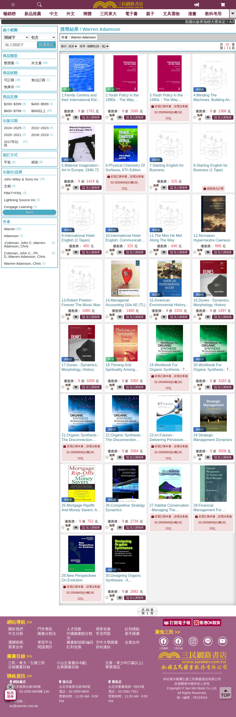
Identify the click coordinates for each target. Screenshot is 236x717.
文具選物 (171, 14)
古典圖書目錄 (68, 667)
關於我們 (15, 629)
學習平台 (45, 642)
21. (80, 439)
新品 (32, 14)
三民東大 (108, 14)
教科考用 (213, 14)
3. (166, 99)
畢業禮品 (112, 667)
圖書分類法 (47, 634)
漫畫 (192, 14)
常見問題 (103, 634)
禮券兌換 (103, 629)
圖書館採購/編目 (80, 642)
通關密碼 (15, 642)
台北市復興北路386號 (25, 686)
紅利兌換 (74, 647)
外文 (70, 14)
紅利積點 (132, 629)
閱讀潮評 (45, 647)
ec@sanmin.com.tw (24, 706)
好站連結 (103, 647)
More (29, 212)
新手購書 (132, 634)
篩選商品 (46, 45)
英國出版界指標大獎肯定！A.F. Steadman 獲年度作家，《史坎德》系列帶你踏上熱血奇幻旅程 (218, 22)
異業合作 (15, 647)
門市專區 (45, 629)
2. (122, 99)
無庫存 (66, 117)
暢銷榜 (9, 14)
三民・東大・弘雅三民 (26, 663)
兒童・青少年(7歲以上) (124, 663)
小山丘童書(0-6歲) (72, 663)
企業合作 (132, 642)
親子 (150, 14)
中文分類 (15, 634)
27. (169, 510)
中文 (54, 14)
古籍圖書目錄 (19, 667)
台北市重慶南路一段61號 (126, 686)
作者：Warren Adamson (78, 37)
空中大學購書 (107, 642)
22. (124, 439)
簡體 (87, 14)
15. (169, 304)
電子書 (131, 14)
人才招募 (74, 629)
